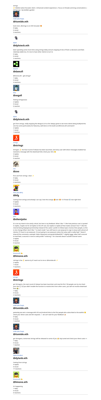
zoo (14, 169)
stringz (15, 142)
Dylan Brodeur (18, 355)
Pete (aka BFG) (18, 192)
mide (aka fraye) (18, 19)
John (14, 216)
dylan (15, 43)
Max (14, 93)
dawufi (15, 69)
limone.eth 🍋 (18, 253)
